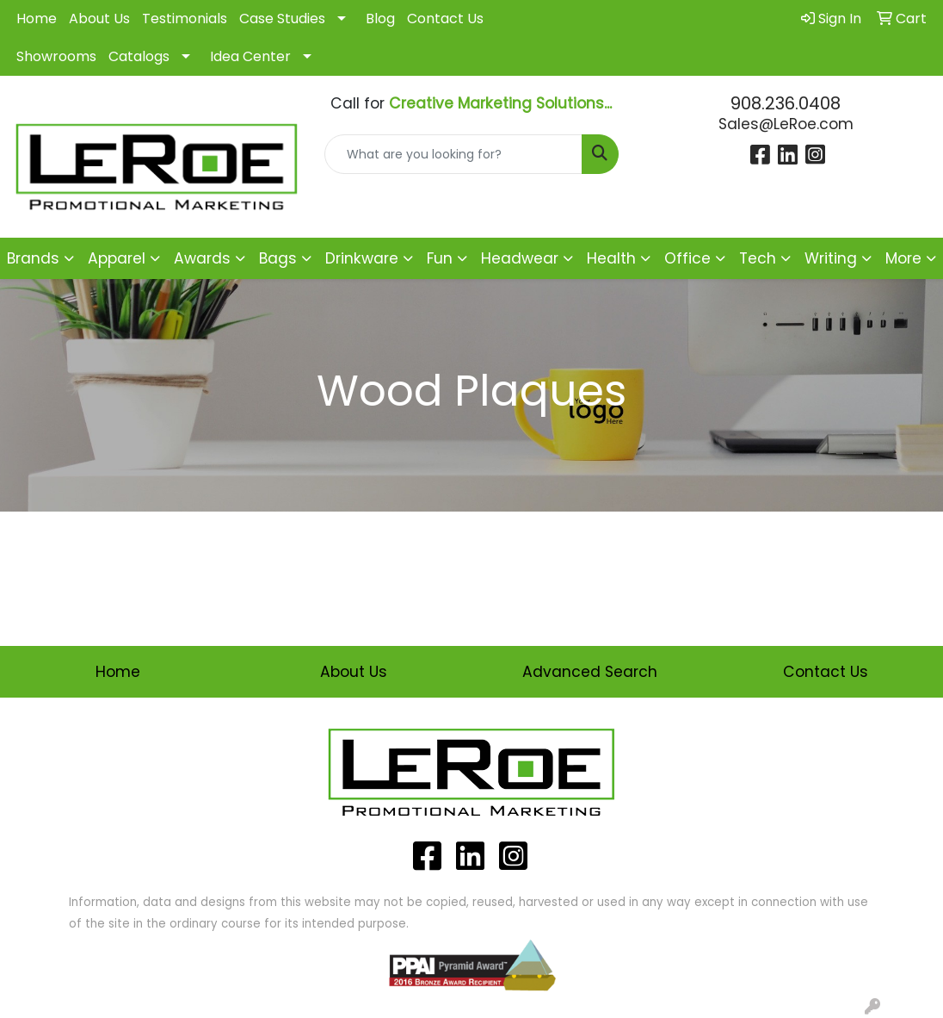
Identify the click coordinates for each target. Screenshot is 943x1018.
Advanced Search (589, 671)
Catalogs (138, 56)
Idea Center (250, 56)
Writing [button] (830, 258)
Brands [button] (33, 258)
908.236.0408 (785, 103)
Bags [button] (278, 258)
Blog (380, 18)
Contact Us (445, 18)
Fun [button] (440, 258)
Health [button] (611, 258)
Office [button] (687, 258)
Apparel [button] (116, 258)
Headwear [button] (519, 258)
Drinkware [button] (361, 258)
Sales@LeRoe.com (786, 124)
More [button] (903, 258)
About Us (99, 18)
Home (36, 18)
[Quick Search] (453, 154)
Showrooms (56, 56)
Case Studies (282, 18)
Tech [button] (757, 258)
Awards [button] (202, 258)
